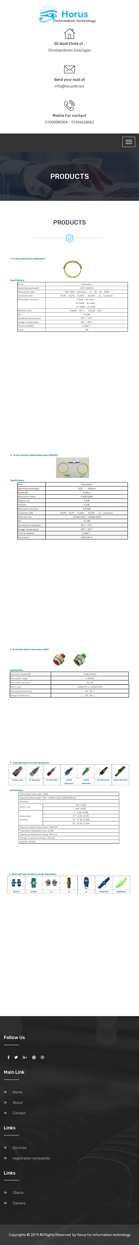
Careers (19, 1203)
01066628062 (83, 122)
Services (20, 1148)
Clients (18, 1193)
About (18, 1103)
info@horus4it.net (69, 86)
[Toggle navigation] (128, 142)
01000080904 (56, 122)
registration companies (31, 1158)
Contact (19, 1113)
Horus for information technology (104, 1235)
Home (17, 1092)
